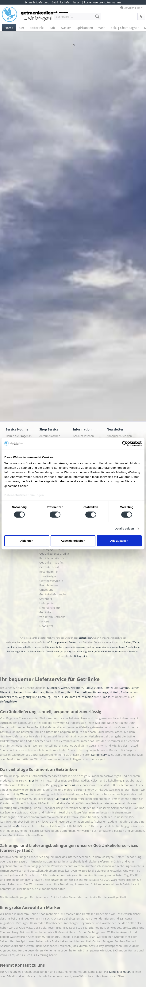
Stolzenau (35, 651)
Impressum (61, 642)
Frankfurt (134, 651)
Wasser (25, 794)
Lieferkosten (85, 637)
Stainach (106, 646)
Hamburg (82, 651)
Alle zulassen (119, 540)
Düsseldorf (101, 651)
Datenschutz (75, 642)
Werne (136, 642)
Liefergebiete (81, 656)
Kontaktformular (119, 972)
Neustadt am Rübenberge (91, 692)
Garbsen (96, 646)
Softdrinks (70, 785)
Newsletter (46, 626)
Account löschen (49, 436)
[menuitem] (78, 18)
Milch (19, 826)
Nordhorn (11, 646)
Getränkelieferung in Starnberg (52, 596)
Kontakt (44, 621)
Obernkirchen (53, 651)
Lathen (59, 646)
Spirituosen (63, 799)
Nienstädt (69, 646)
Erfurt (111, 651)
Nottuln (25, 651)
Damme (50, 646)
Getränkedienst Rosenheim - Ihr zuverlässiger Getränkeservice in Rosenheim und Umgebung (51, 578)
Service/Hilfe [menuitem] (130, 8)
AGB (49, 642)
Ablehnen (26, 540)
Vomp (115, 646)
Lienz (122, 646)
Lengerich (81, 646)
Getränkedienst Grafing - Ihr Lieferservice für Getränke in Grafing (55, 558)
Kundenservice (101, 754)
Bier (32, 780)
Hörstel (37, 646)
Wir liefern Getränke (52, 617)
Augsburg (66, 651)
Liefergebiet (47, 603)
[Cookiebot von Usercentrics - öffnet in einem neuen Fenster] (125, 443)
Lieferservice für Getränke (49, 610)
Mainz (118, 651)
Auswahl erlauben (73, 540)
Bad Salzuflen (25, 646)
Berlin (91, 651)
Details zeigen (124, 528)
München (126, 642)
